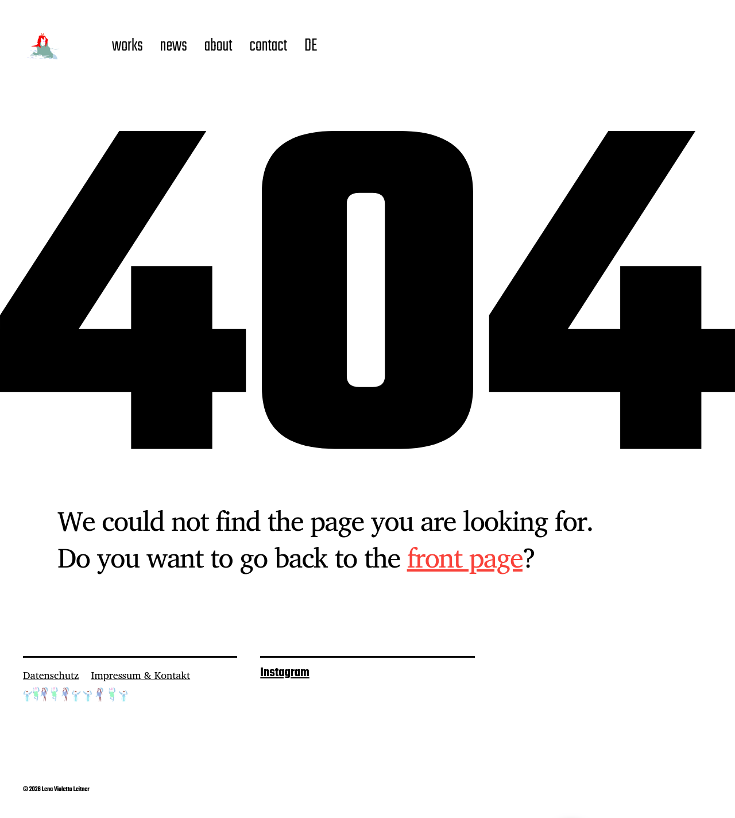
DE (310, 46)
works (127, 46)
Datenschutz (51, 675)
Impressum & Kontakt (140, 675)
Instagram (284, 672)
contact (268, 46)
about (218, 46)
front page (465, 557)
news (173, 46)
